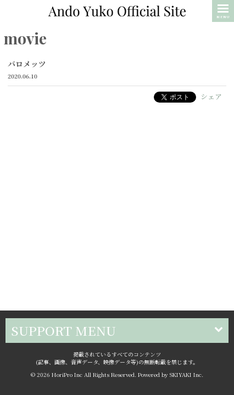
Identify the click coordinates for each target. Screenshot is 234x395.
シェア (211, 96)
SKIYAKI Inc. (186, 345)
